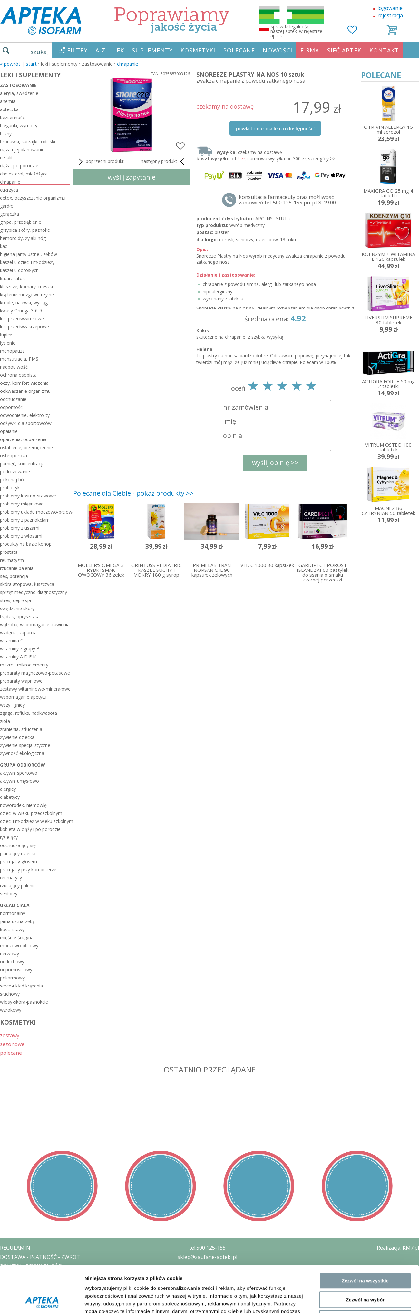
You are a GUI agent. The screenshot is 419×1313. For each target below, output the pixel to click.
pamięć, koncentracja (22, 463)
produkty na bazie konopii (27, 544)
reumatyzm (12, 560)
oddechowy (12, 962)
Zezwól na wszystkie (365, 1041)
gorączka (9, 214)
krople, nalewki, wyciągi (24, 302)
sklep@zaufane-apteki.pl (207, 1257)
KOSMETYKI (197, 50)
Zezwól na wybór (365, 1060)
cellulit (6, 158)
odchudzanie (13, 399)
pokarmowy (12, 978)
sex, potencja (14, 576)
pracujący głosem (18, 861)
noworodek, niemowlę (23, 805)
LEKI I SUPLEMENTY (143, 50)
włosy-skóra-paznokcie (24, 1002)
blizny (6, 133)
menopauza (12, 351)
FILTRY (77, 50)
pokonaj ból (12, 480)
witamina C (11, 641)
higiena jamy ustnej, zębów (28, 254)
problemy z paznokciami (25, 520)
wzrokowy (10, 1010)
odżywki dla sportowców (26, 423)
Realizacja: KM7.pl (398, 1247)
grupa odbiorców (22, 765)
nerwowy (9, 953)
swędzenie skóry (17, 608)
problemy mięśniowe (22, 504)
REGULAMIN (15, 1247)
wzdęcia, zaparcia (18, 632)
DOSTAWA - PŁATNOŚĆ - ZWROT (40, 1257)
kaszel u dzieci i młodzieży (27, 262)
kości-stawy (12, 929)
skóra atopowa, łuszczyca (27, 584)
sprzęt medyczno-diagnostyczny (33, 592)
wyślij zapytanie (131, 177)
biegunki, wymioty (18, 125)
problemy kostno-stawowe (28, 496)
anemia (7, 101)
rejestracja (390, 15)
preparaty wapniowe (21, 681)
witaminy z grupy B (20, 649)
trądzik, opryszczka (20, 616)
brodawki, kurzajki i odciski (27, 141)
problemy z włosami (21, 536)
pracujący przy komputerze (28, 869)
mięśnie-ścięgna (17, 937)
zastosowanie (18, 85)
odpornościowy (16, 970)
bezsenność (12, 117)
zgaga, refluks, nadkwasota (28, 713)
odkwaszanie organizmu (25, 391)
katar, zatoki (13, 278)
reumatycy (11, 877)
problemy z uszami (19, 528)
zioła (5, 721)
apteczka (9, 109)
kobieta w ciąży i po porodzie (30, 829)
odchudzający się (18, 845)
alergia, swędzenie (19, 93)
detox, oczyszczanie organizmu (32, 198)
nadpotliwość (14, 367)
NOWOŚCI (277, 50)
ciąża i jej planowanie (22, 149)
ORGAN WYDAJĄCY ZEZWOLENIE (39, 1284)
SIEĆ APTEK (344, 50)
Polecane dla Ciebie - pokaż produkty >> (133, 493)
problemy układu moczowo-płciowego (35, 512)
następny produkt (164, 161)
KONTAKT (384, 50)
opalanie (9, 431)
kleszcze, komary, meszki (26, 286)
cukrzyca (9, 190)
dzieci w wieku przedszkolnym (31, 813)
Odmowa (365, 1078)
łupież (6, 335)
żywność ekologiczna (22, 753)
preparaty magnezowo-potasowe (35, 673)
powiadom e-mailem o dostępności (275, 128)
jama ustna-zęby (17, 921)
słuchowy (10, 994)
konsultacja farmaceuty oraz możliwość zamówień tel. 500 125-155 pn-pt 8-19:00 (287, 200)
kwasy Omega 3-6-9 (21, 310)
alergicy (8, 789)
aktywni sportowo (18, 773)
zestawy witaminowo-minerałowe (35, 689)
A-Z (100, 50)
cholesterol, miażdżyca (24, 174)
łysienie (7, 343)
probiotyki (10, 488)
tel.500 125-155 (207, 1247)
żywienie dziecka (17, 737)
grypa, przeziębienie (20, 222)
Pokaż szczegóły (344, 1107)
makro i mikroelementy (24, 665)
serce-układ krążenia (21, 986)
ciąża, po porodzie (19, 166)
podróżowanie (15, 471)
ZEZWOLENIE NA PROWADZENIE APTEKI (49, 1275)
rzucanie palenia (17, 568)
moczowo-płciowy (19, 945)
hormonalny (12, 913)
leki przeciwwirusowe (22, 319)
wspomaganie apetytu (23, 697)
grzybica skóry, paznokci (25, 230)
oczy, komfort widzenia (24, 383)
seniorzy (8, 894)
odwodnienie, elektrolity (25, 415)
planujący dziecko (18, 853)
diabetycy (10, 797)
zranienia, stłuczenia (21, 729)
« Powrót (10, 64)
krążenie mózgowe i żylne (27, 294)
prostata (9, 552)
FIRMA (309, 50)
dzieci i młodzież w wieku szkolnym (35, 821)
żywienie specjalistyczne (25, 745)
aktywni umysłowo (19, 781)
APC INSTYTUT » (273, 218)
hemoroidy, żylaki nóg (23, 238)
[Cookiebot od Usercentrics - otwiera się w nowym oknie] (42, 1107)
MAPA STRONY (18, 1303)
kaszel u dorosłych (19, 270)
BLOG (7, 1294)
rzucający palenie (18, 886)
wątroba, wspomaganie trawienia (35, 624)
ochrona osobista (18, 375)
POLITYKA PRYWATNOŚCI (31, 1266)
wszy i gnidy (12, 705)
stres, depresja (15, 600)
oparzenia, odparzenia (23, 439)
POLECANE (239, 50)
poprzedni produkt (100, 161)
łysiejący (9, 837)
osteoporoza (13, 455)
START (31, 64)
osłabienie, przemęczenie (26, 447)
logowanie (390, 8)
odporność (11, 407)
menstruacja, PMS (19, 359)
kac (3, 246)
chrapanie (127, 64)
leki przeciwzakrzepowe (24, 327)
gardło (7, 206)
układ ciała (15, 905)
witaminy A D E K (18, 657)
